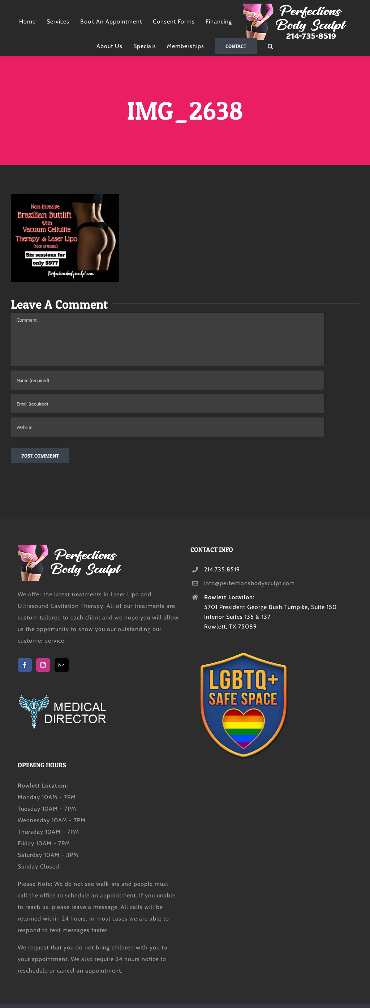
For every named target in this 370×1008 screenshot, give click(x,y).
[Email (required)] (167, 403)
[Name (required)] (167, 380)
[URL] (167, 427)
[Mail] (62, 665)
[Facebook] (25, 665)
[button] (270, 46)
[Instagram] (43, 665)
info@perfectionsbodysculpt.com (249, 583)
